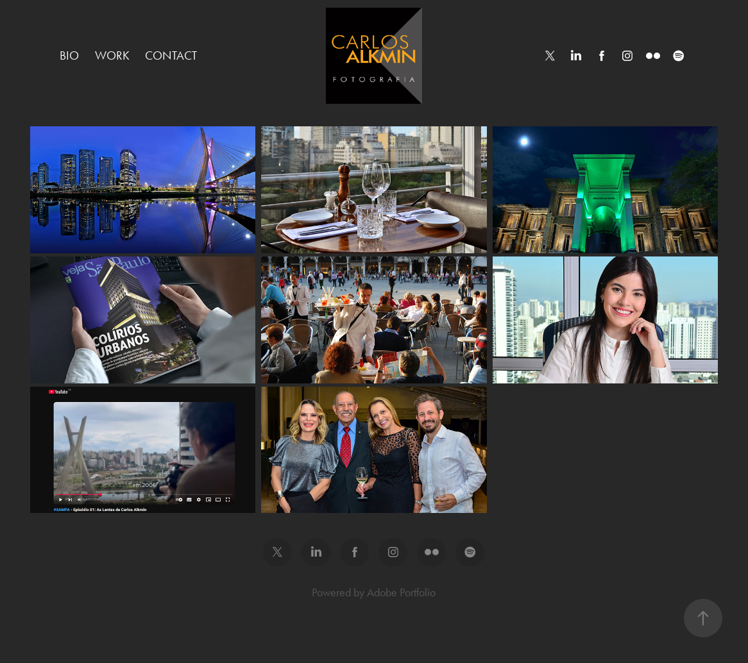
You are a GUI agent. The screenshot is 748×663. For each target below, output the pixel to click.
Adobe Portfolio (401, 592)
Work (112, 55)
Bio (69, 55)
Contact (171, 55)
